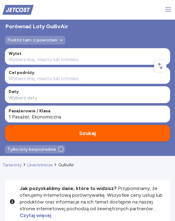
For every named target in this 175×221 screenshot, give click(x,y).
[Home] (18, 9)
